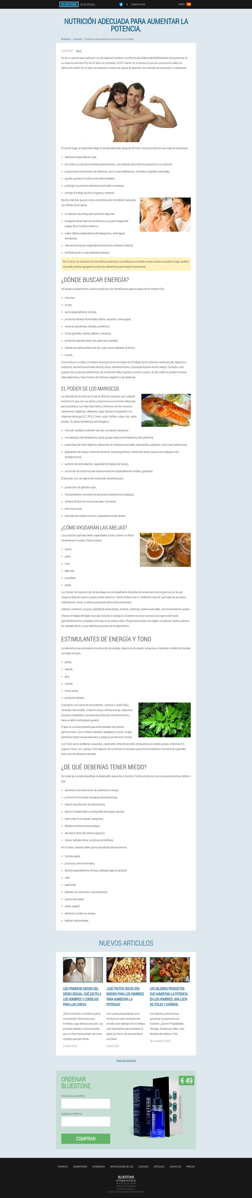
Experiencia (98, 1166)
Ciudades (143, 1166)
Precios (190, 1166)
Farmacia (63, 1166)
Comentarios (80, 1166)
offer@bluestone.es (126, 1180)
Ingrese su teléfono (71, 1113)
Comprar (86, 1138)
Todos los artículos (126, 1060)
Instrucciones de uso (121, 1166)
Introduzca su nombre (73, 1095)
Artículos (159, 1166)
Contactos (175, 1166)
